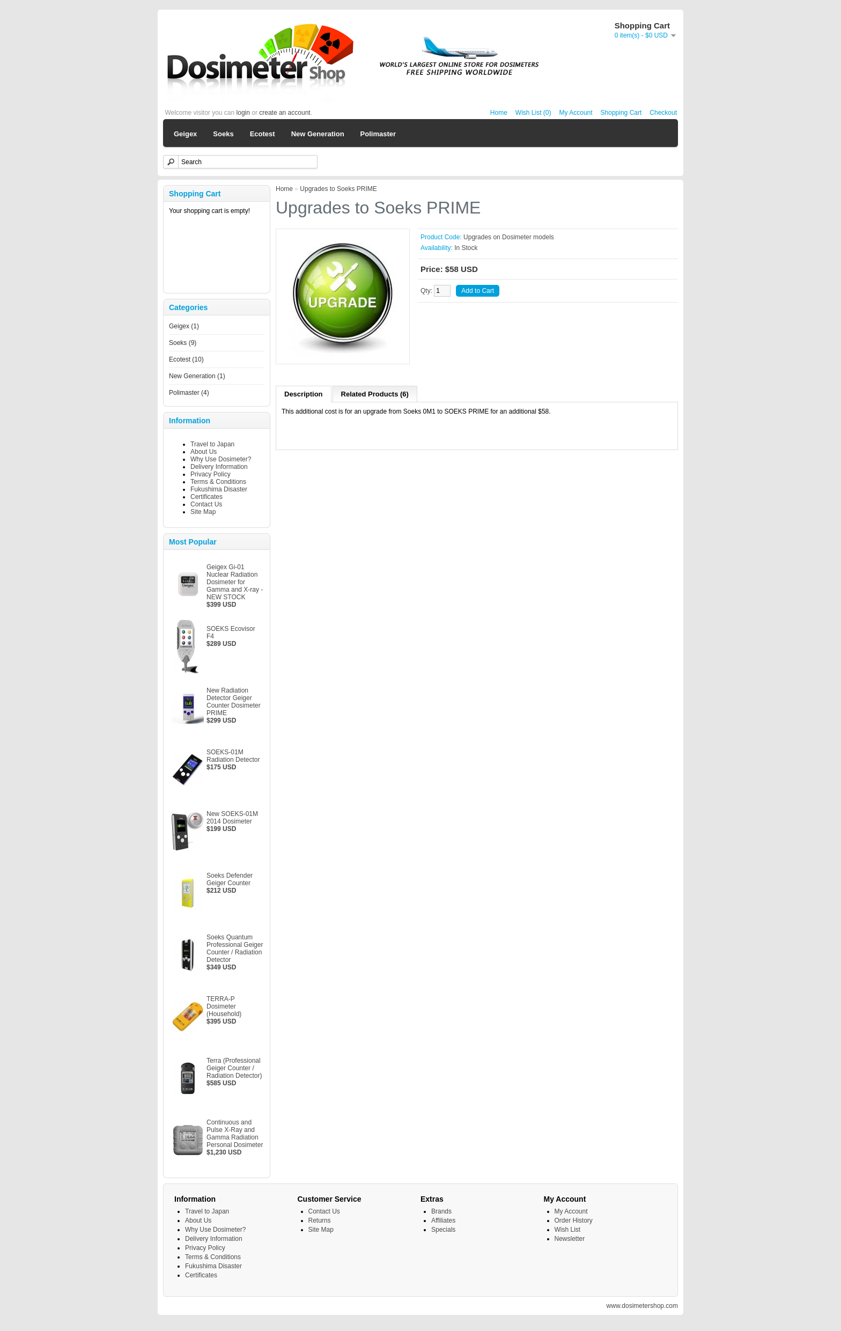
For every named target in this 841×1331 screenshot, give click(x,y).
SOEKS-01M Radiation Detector (233, 755)
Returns (319, 1220)
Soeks (223, 134)
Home (498, 112)
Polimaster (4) (189, 392)
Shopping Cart (621, 112)
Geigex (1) (184, 326)
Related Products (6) (375, 394)
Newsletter (570, 1238)
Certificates (206, 497)
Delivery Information (219, 466)
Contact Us (206, 504)
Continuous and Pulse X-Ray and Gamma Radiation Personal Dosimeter (234, 1134)
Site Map (203, 512)
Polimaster (378, 134)
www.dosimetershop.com (642, 1306)
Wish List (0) (533, 112)
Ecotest (262, 134)
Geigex (185, 134)
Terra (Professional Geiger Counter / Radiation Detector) (234, 1068)
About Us (203, 451)
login (243, 112)
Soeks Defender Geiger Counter (229, 879)
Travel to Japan (212, 444)
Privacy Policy (210, 474)
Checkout (663, 112)
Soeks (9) (182, 343)
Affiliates (443, 1220)
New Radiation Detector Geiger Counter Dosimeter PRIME (233, 702)
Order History (574, 1220)
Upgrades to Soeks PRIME (338, 189)
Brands (441, 1211)
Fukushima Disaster (218, 489)
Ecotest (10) (186, 359)
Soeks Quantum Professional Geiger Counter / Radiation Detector (234, 948)
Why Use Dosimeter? (220, 459)
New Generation (317, 134)
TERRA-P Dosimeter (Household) (223, 1006)
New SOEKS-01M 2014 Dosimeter (232, 817)
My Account (576, 112)
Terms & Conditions (218, 482)
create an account (284, 112)
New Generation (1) (197, 376)
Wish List (568, 1229)
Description (303, 394)
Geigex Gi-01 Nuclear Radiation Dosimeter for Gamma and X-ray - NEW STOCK (234, 582)
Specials (443, 1229)
